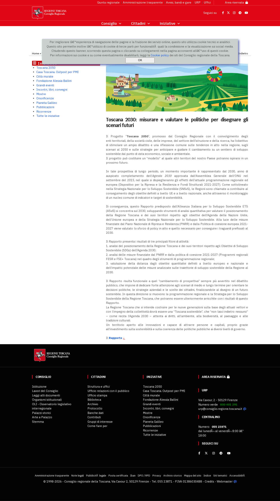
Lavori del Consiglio (45, 391)
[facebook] (199, 453)
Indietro (243, 53)
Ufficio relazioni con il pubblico (108, 391)
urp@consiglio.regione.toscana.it (220, 409)
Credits (209, 481)
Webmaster (225, 481)
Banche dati (95, 413)
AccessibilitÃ (237, 475)
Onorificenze (45, 98)
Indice (207, 475)
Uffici (207, 2)
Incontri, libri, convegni (51, 89)
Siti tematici (220, 475)
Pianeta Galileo (46, 103)
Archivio (93, 404)
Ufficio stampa (97, 395)
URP (197, 2)
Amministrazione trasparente (143, 2)
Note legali (77, 475)
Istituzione (39, 386)
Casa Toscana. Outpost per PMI (57, 72)
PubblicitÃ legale (96, 475)
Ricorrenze (43, 111)
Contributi (94, 417)
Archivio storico (172, 475)
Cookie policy (160, 55)
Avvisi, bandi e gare (178, 2)
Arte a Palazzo (42, 417)
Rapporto (115, 338)
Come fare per (97, 426)
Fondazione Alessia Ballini (54, 81)
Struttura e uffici (99, 386)
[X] (206, 453)
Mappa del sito (192, 475)
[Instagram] (213, 453)
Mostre (41, 94)
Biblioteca (94, 399)
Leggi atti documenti (46, 395)
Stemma (38, 421)
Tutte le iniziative (48, 116)
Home (35, 53)
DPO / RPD (144, 475)
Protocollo (95, 408)
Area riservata (236, 2)
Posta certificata (118, 475)
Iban (133, 475)
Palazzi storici (41, 413)
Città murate (44, 76)
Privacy (156, 475)
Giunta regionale (108, 2)
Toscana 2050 (45, 68)
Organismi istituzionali (47, 399)
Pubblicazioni (45, 107)
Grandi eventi (45, 85)
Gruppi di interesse (100, 421)
